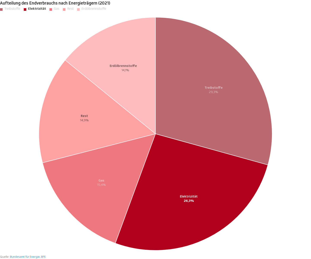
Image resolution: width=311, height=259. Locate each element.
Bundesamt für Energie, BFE (28, 257)
